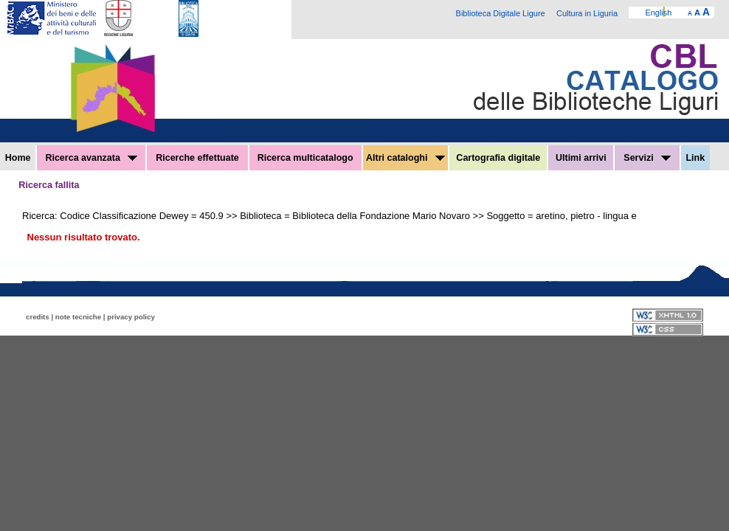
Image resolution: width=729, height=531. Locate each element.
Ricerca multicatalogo (305, 158)
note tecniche (78, 317)
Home (18, 158)
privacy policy (131, 317)
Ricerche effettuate (197, 158)
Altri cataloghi (405, 158)
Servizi (647, 158)
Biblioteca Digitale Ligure (500, 13)
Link (695, 158)
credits (37, 317)
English (658, 12)
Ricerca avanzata (91, 158)
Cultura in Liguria (587, 13)
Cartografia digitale (498, 158)
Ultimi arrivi (581, 158)
